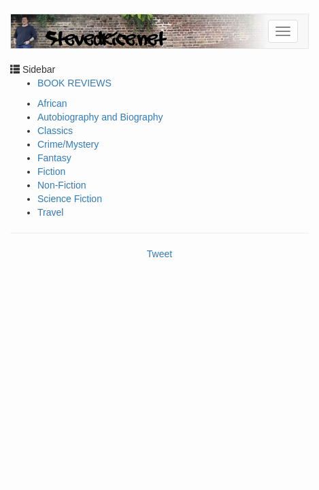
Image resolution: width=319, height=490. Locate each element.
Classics (55, 130)
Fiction (51, 171)
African (52, 103)
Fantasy (54, 157)
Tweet (159, 253)
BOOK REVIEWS (74, 83)
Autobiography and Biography (100, 117)
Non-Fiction (61, 185)
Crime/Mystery (68, 144)
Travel (50, 212)
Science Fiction (69, 198)
